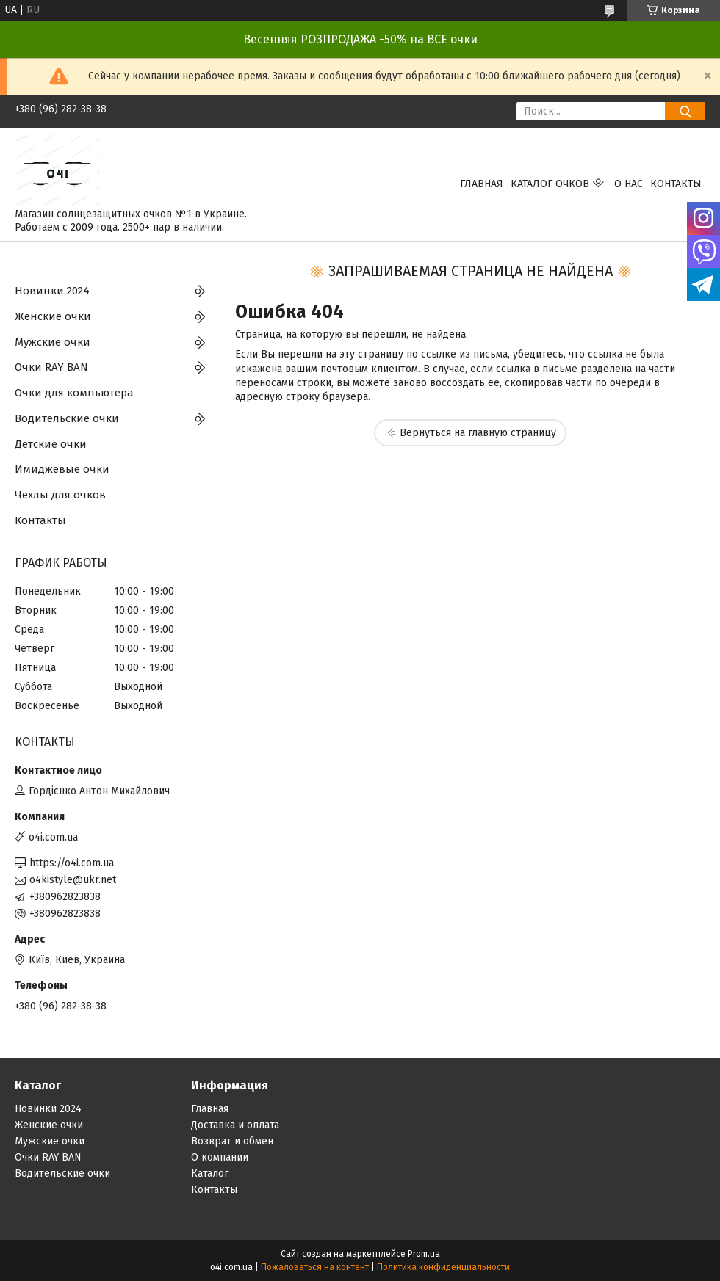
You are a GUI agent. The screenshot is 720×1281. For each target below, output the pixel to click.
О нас (628, 184)
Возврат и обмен (232, 1141)
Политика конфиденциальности (443, 1267)
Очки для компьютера (74, 392)
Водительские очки (67, 418)
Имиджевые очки (62, 469)
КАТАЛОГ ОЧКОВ (550, 184)
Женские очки (53, 316)
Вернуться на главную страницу (478, 433)
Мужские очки (52, 342)
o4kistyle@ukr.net (72, 880)
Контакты (676, 184)
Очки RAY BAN (51, 367)
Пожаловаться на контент (315, 1267)
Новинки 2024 (52, 290)
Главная (481, 184)
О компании (219, 1157)
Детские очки (51, 444)
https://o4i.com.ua (71, 863)
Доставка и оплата (235, 1125)
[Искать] (685, 111)
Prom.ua (424, 1254)
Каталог (209, 1173)
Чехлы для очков (60, 494)
